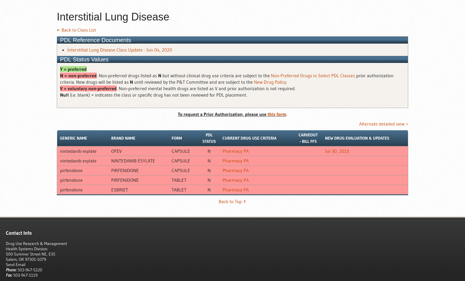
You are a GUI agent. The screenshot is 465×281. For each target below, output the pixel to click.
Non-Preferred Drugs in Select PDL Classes (313, 75)
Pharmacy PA (236, 151)
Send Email (15, 264)
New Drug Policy (270, 82)
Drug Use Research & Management (36, 243)
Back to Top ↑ (232, 201)
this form (277, 114)
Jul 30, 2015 (337, 151)
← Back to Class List (76, 30)
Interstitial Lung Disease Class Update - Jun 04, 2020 (119, 50)
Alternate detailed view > (383, 124)
